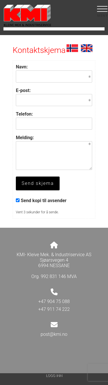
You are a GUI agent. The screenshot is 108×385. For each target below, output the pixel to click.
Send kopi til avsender (44, 200)
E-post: (23, 90)
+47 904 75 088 (54, 301)
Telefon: (24, 114)
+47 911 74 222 (54, 309)
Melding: (25, 137)
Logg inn (54, 375)
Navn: (22, 67)
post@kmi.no (54, 334)
